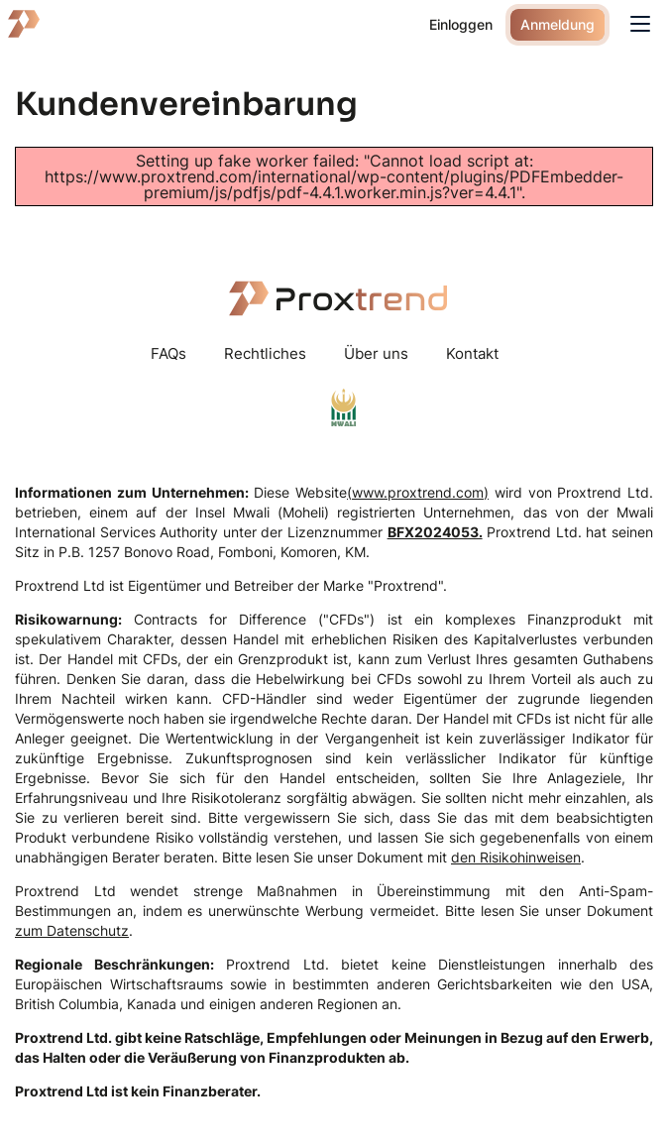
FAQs (168, 353)
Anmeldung (557, 24)
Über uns (376, 353)
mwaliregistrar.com (343, 407)
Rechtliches (265, 353)
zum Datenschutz (72, 930)
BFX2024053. (435, 531)
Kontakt (472, 353)
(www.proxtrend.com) (418, 492)
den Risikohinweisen (516, 857)
